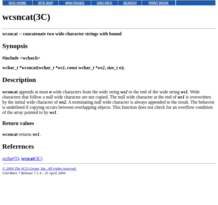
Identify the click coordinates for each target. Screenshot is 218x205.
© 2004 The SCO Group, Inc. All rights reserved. (39, 168)
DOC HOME (17, 3)
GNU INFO (104, 3)
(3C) (32, 158)
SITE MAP (45, 3)
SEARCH (130, 3)
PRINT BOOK (159, 3)
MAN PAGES (74, 3)
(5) (10, 158)
